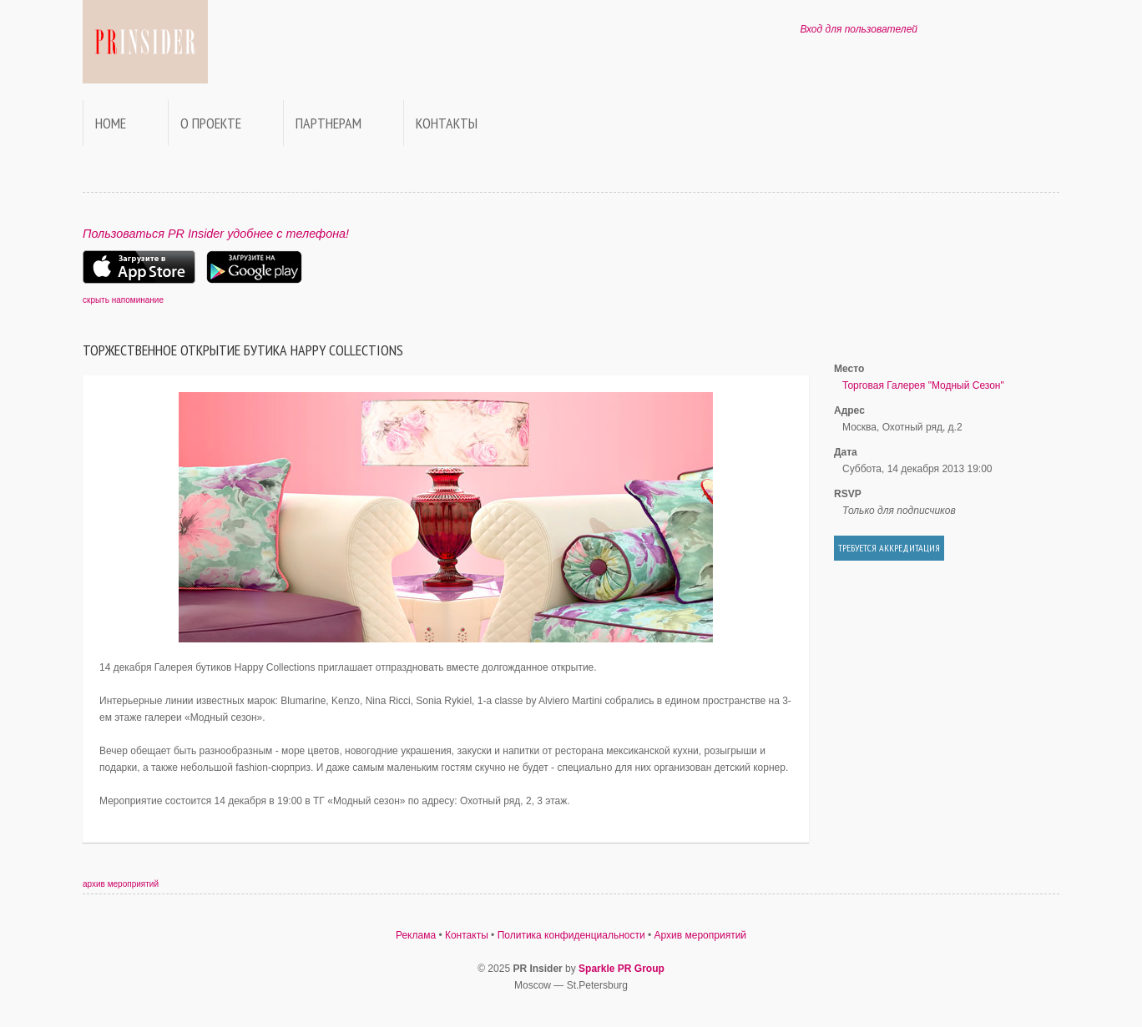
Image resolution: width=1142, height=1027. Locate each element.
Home (110, 123)
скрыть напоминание (123, 300)
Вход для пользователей (858, 29)
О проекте (210, 123)
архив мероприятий (121, 884)
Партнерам (328, 123)
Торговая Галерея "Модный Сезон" (923, 385)
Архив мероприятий (700, 935)
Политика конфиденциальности (571, 935)
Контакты (447, 123)
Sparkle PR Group (621, 968)
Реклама (416, 935)
